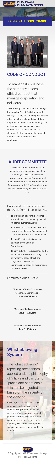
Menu (50, 3)
